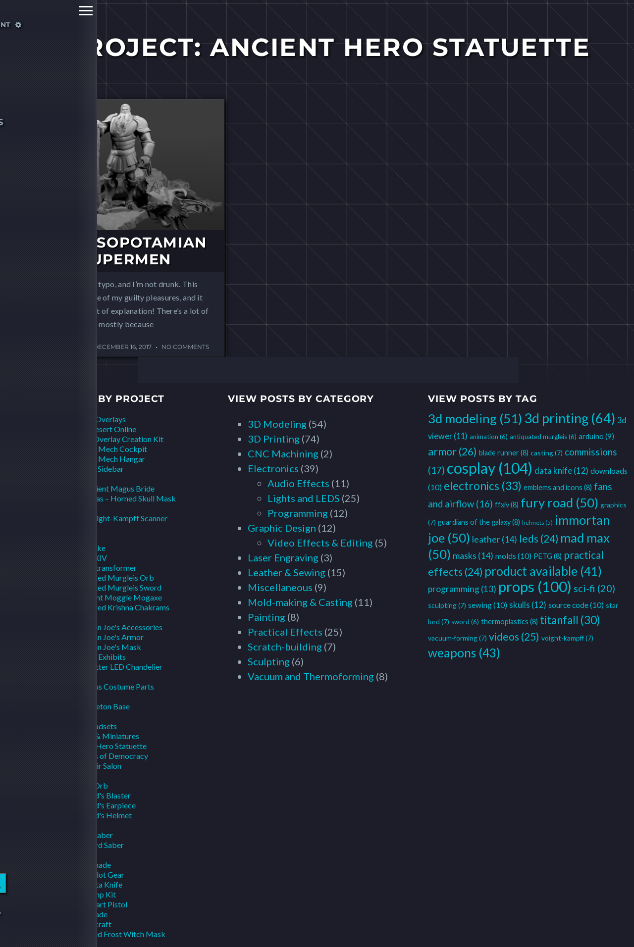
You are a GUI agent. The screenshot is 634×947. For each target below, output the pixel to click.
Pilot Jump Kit (92, 894)
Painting (266, 617)
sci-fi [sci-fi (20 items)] (594, 588)
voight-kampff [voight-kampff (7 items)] (567, 638)
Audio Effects (298, 483)
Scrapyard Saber (96, 844)
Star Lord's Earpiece (102, 805)
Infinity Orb (88, 785)
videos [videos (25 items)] (514, 636)
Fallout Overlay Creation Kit (115, 439)
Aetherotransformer (102, 567)
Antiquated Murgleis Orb (111, 577)
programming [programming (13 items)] (462, 589)
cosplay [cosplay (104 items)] (489, 468)
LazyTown (65, 676)
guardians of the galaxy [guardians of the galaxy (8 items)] (479, 522)
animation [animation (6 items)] (489, 437)
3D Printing (274, 439)
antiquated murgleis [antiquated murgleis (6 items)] (543, 437)
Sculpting (269, 661)
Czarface (63, 528)
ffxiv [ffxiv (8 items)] (507, 504)
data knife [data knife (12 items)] (561, 470)
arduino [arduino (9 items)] (596, 436)
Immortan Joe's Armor (106, 637)
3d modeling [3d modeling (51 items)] (475, 418)
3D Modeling (277, 424)
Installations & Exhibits (87, 656)
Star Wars (64, 825)
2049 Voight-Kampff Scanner (117, 518)
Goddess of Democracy (108, 755)
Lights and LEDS (303, 498)
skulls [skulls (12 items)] (527, 604)
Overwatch (67, 716)
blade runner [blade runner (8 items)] (503, 453)
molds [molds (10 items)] (513, 555)
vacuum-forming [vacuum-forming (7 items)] (457, 638)
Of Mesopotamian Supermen (126, 251)
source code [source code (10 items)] (576, 604)
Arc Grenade (89, 864)
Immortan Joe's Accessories (115, 627)
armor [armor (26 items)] (452, 451)
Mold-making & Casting (300, 602)
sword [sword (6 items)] (465, 622)
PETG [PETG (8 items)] (547, 556)
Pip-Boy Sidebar (96, 468)
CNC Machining (283, 453)
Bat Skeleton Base (99, 706)
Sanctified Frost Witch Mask (116, 934)
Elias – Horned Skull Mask (132, 498)
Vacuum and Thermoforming (311, 676)
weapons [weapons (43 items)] (464, 653)
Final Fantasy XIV (77, 557)
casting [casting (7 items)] (546, 453)
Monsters (64, 696)
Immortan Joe (71, 617)
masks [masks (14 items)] (473, 555)
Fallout (60, 538)
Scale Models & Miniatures (93, 736)
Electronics (273, 468)
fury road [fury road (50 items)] (559, 502)
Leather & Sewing (286, 572)
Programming (297, 513)
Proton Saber (90, 835)
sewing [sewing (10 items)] (487, 604)
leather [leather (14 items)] (494, 539)
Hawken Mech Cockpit (107, 448)
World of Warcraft (79, 924)
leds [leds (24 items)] (538, 538)
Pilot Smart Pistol (97, 904)
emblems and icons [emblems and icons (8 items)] (558, 487)
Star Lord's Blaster (99, 795)
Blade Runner (70, 508)
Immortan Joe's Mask (104, 646)
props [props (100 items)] (535, 586)
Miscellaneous (280, 587)
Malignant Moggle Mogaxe (115, 597)
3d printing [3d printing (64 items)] (569, 418)
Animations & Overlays (87, 419)
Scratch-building (285, 646)
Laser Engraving (283, 557)
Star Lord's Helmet (100, 815)
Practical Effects (285, 632)
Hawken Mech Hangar (106, 458)
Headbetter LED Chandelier (115, 666)
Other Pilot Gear (96, 874)
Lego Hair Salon (94, 765)
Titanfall (62, 854)
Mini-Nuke (87, 547)
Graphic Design (282, 528)
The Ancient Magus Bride (111, 488)
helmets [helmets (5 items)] (537, 522)
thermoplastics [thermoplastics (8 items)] (509, 621)
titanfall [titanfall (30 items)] (570, 620)
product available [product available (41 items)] (543, 571)
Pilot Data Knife (95, 884)
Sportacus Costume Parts (111, 686)
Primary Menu (11, 10)
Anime (59, 478)
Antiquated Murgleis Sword (114, 587)
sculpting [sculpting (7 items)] (447, 605)
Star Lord (63, 775)
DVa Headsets (92, 726)
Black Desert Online (102, 429)
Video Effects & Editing (320, 542)
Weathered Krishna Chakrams (118, 607)
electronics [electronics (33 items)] (483, 486)
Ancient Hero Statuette (107, 745)
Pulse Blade (87, 914)
